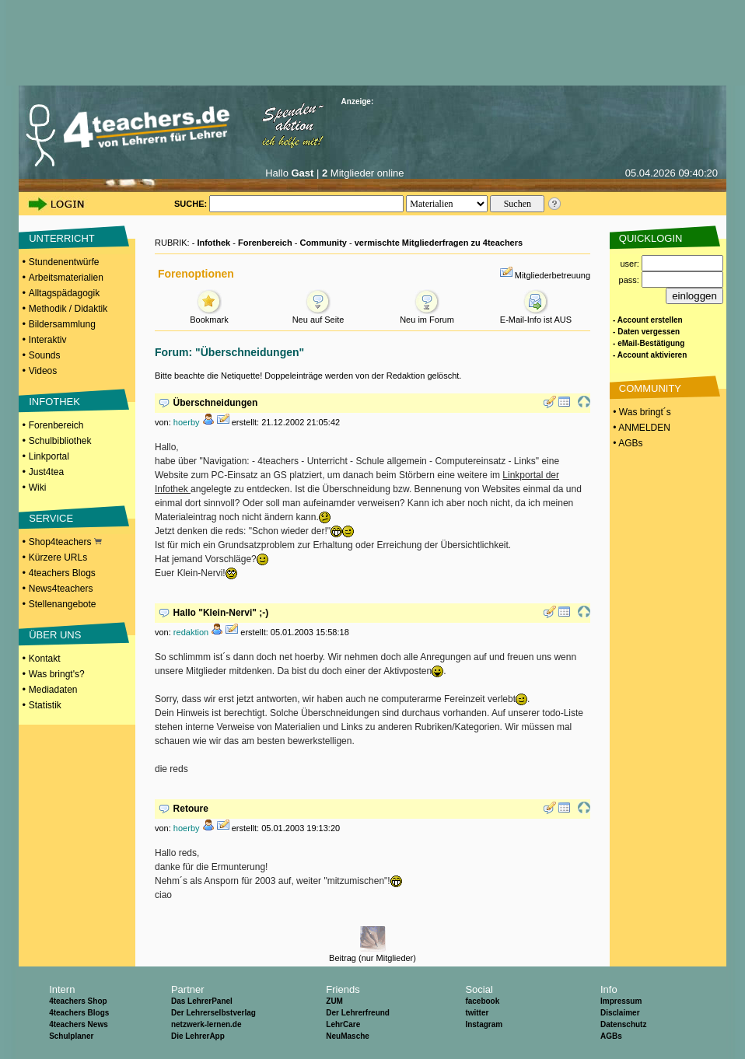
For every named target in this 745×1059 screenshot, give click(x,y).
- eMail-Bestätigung (648, 343)
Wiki (38, 487)
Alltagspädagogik (64, 293)
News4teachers (61, 588)
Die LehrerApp (198, 1036)
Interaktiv (48, 339)
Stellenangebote (62, 604)
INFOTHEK (54, 401)
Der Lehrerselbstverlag (213, 1012)
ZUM (334, 1001)
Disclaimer (620, 1012)
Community (323, 242)
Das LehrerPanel (202, 1001)
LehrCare (343, 1024)
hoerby (186, 422)
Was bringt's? (57, 674)
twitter (476, 1012)
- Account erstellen (648, 320)
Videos (43, 370)
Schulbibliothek (60, 440)
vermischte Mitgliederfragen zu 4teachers (439, 242)
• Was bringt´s (640, 412)
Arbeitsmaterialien (66, 277)
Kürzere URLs (58, 557)
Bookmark (209, 315)
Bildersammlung (62, 324)
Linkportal (49, 456)
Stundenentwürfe (64, 262)
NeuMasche (347, 1036)
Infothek (213, 242)
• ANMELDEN (640, 427)
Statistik (45, 705)
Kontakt (45, 658)
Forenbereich (56, 425)
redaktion (190, 632)
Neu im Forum (427, 315)
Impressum (621, 1001)
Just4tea (46, 472)
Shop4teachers (65, 541)
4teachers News (78, 1024)
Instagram (483, 1024)
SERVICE (51, 518)
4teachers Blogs (62, 573)
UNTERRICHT (62, 238)
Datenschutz (623, 1024)
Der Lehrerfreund (358, 1012)
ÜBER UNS (55, 635)
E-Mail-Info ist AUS (536, 315)
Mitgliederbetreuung (552, 275)
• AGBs (626, 443)
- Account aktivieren (650, 355)
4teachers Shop (78, 1001)
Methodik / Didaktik (68, 308)
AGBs (611, 1036)
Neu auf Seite (318, 315)
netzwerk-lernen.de (206, 1024)
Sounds (45, 355)
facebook (482, 1001)
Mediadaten (53, 689)
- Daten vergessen (646, 331)
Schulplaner (71, 1036)
